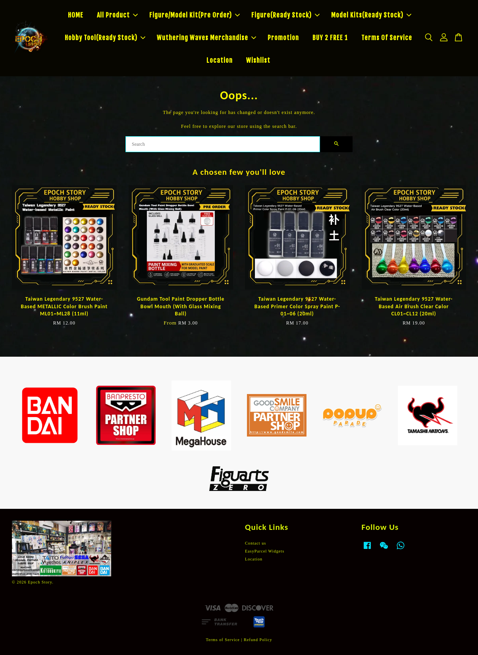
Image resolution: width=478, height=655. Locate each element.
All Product (117, 15)
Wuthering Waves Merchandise (206, 38)
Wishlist (258, 60)
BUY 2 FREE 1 (330, 38)
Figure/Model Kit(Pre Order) (194, 15)
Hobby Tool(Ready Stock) (105, 38)
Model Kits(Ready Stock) (371, 15)
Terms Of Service (386, 38)
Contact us (255, 543)
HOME (75, 15)
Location (219, 60)
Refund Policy (258, 640)
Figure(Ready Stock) (285, 15)
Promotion (283, 38)
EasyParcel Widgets (264, 551)
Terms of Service (222, 640)
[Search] (222, 144)
